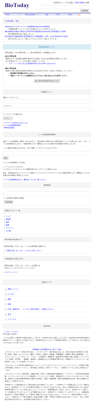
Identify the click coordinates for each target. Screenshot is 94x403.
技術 (8, 304)
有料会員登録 (30, 15)
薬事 (7, 225)
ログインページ (11, 272)
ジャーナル (10, 319)
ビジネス (10, 294)
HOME (7, 15)
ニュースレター (17, 15)
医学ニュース (61, 15)
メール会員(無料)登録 (12, 125)
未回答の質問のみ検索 (15, 198)
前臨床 (8, 219)
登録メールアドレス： (11, 97)
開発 (8, 299)
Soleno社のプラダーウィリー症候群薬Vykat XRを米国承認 (27, 27)
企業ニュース (50, 15)
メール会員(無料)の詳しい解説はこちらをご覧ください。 (26, 179)
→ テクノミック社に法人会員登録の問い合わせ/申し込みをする (31, 63)
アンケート (10, 228)
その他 (8, 231)
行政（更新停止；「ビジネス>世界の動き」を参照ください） (30, 309)
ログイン (39, 15)
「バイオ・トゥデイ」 (11, 332)
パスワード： (8, 106)
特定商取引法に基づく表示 (51, 349)
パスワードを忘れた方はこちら (16, 123)
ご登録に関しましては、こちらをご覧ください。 (24, 250)
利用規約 (36, 349)
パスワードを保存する (14, 114)
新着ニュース (74, 15)
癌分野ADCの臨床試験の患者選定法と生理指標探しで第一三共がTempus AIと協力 (36, 36)
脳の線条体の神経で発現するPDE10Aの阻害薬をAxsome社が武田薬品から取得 (35, 31)
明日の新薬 (79, 3)
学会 (8, 314)
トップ (8, 216)
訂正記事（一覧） (13, 21)
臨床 (7, 222)
